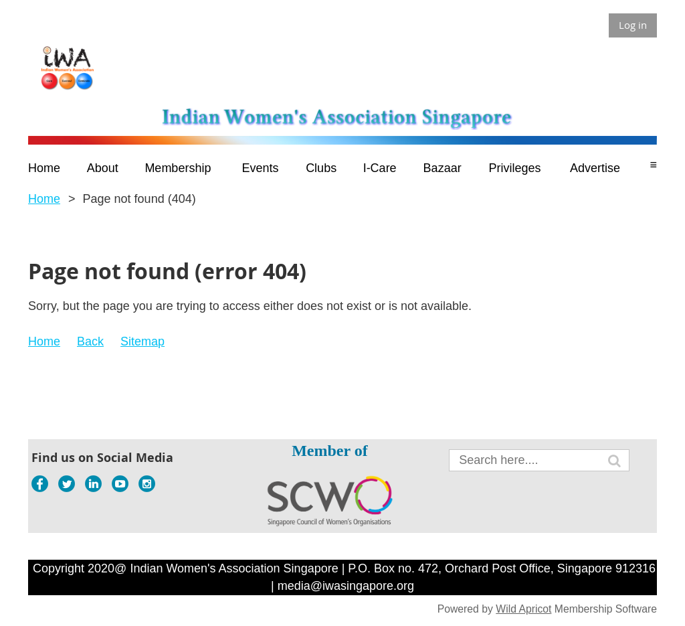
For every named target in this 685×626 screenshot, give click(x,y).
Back (90, 341)
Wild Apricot (523, 609)
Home (44, 199)
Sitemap (142, 341)
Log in (633, 24)
